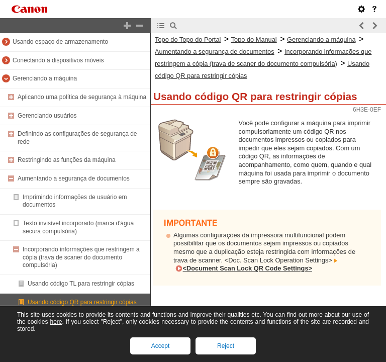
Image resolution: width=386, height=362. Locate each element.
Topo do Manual (254, 39)
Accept (160, 345)
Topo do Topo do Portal (188, 39)
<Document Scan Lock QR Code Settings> (247, 268)
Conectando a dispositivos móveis (58, 60)
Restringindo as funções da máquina (67, 159)
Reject (225, 345)
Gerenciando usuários (47, 115)
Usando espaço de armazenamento (60, 41)
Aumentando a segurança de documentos (74, 178)
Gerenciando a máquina (45, 78)
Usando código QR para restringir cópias (82, 302)
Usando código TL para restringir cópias (81, 283)
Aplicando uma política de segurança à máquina (82, 97)
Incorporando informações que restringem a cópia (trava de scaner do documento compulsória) (81, 257)
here (56, 321)
